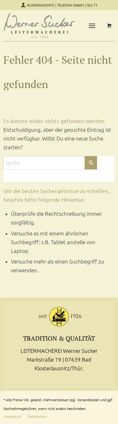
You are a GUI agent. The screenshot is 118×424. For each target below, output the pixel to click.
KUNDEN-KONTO (41, 5)
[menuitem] (93, 25)
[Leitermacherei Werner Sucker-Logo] (39, 25)
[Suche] (50, 163)
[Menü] (92, 25)
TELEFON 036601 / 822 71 (77, 5)
